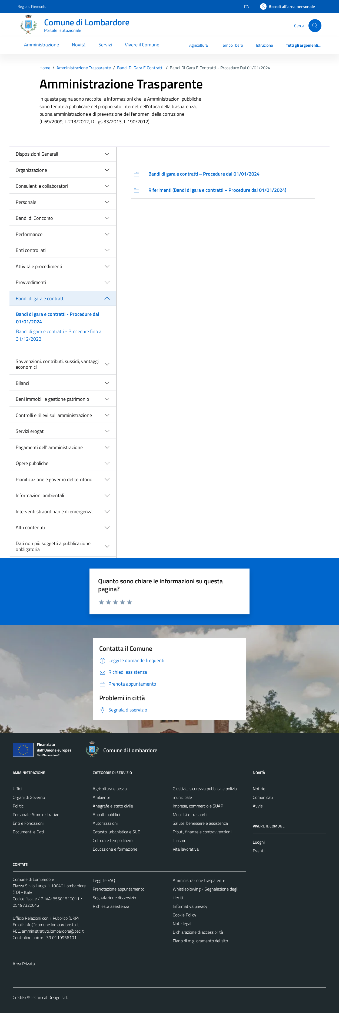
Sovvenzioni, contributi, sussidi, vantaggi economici (57, 364)
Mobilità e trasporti (190, 814)
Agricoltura (198, 45)
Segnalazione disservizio (114, 897)
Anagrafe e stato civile (113, 806)
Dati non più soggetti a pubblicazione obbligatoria (53, 546)
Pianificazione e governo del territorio (54, 479)
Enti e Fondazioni (28, 823)
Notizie (259, 788)
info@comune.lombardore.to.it (52, 924)
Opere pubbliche (32, 463)
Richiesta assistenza (111, 906)
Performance (29, 234)
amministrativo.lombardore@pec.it (53, 931)
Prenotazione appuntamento (118, 889)
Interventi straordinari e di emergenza (54, 511)
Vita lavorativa (186, 849)
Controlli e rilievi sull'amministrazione (54, 415)
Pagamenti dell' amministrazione (49, 447)
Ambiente (101, 797)
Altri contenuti (30, 527)
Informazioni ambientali (40, 495)
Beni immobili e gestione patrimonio (52, 399)
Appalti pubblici (106, 814)
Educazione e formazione (115, 849)
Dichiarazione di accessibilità (198, 932)
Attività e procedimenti (39, 266)
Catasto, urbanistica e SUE (116, 832)
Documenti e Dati (28, 832)
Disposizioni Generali (37, 154)
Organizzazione (31, 170)
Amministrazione (41, 44)
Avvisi (258, 806)
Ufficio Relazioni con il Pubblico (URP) (46, 918)
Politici (18, 806)
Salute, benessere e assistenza (200, 823)
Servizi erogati (30, 431)
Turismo (179, 840)
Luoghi (259, 842)
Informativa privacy (190, 906)
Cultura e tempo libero (112, 840)
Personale (26, 202)
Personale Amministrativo (36, 814)
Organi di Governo (29, 797)
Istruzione (264, 45)
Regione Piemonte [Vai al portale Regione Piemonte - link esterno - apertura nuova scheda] (32, 6)
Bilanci (22, 383)
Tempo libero (232, 45)
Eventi (258, 850)
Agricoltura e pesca (110, 788)
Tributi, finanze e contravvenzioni (202, 832)
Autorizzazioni (105, 823)
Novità (78, 44)
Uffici (17, 788)
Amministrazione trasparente (199, 880)
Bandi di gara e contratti (40, 298)
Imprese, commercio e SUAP (198, 806)
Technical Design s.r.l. (49, 997)
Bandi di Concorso (34, 218)
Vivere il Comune (142, 44)
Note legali (182, 923)
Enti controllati (31, 250)
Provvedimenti (31, 282)
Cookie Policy (184, 915)
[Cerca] (314, 25)
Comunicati (263, 797)
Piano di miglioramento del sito (200, 940)
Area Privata (24, 963)
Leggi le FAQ (104, 880)
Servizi (105, 44)
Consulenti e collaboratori (42, 186)
